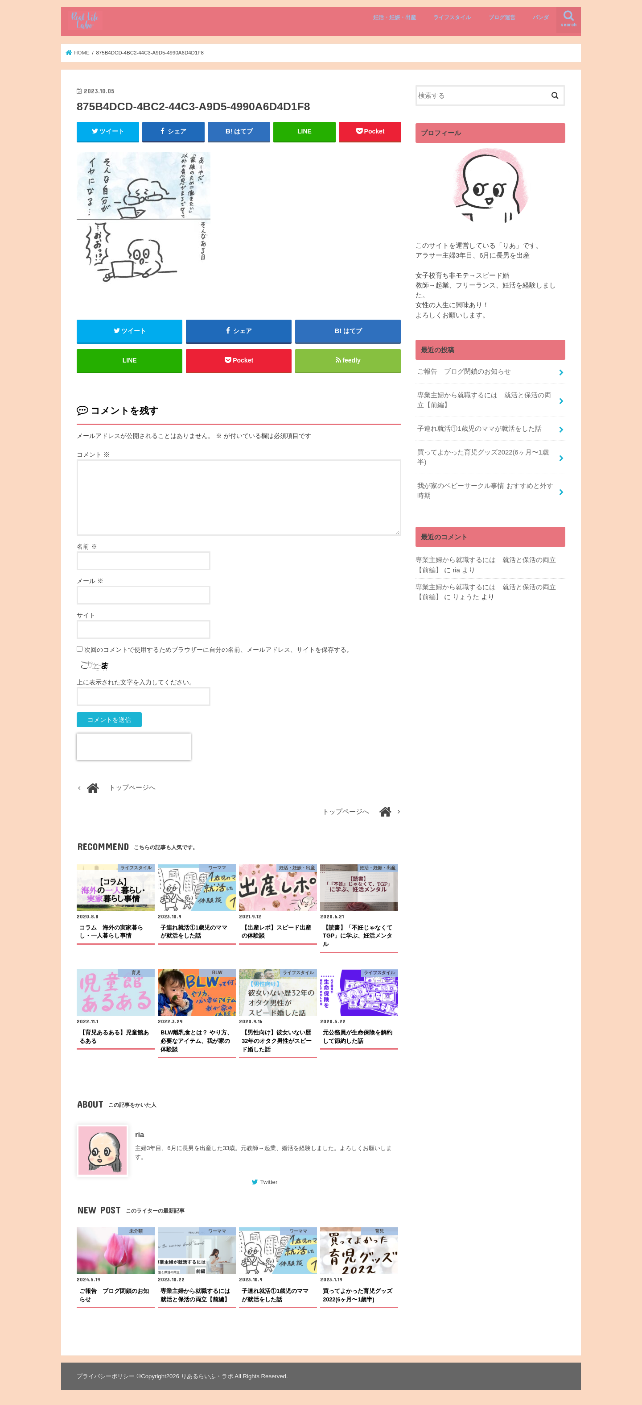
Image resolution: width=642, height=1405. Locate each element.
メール (90, 580)
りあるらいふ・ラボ (207, 1376)
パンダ (541, 17)
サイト (86, 615)
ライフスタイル (452, 17)
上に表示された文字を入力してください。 (136, 682)
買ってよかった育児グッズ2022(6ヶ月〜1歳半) (482, 457)
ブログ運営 (502, 17)
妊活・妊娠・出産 (394, 17)
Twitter (268, 1182)
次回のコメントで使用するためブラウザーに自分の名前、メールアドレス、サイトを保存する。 (218, 649)
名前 (87, 546)
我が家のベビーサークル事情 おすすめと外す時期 (485, 490)
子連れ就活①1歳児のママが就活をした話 (479, 428)
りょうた (466, 596)
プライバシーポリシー (106, 1376)
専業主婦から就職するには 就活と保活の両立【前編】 (484, 400)
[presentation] (134, 747)
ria (139, 1134)
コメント (93, 454)
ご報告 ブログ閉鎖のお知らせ (464, 371)
